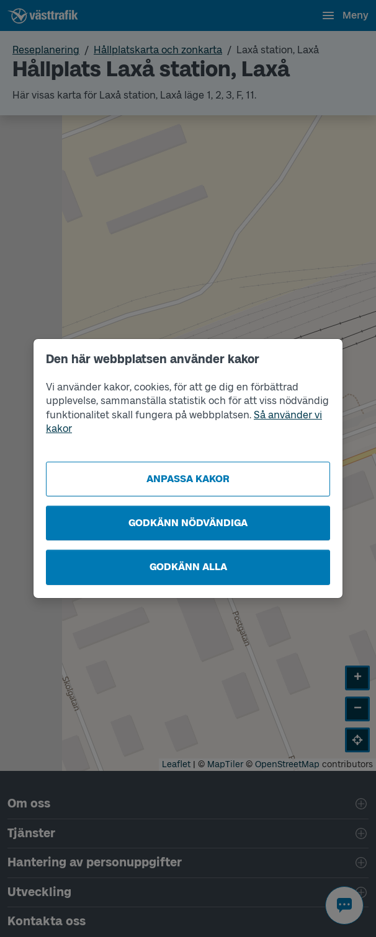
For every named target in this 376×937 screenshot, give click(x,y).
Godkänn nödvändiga (188, 523)
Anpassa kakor (188, 479)
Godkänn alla (188, 567)
